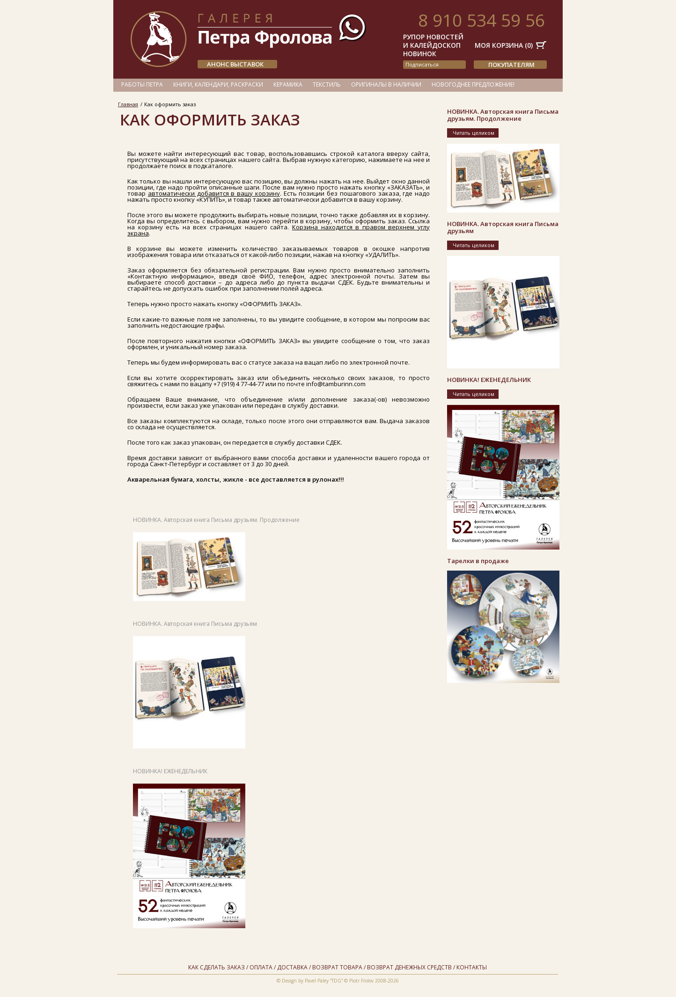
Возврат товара (337, 967)
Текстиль (327, 84)
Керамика (287, 84)
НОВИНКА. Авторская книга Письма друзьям (195, 624)
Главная (128, 104)
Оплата (261, 967)
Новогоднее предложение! (473, 84)
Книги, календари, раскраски (218, 84)
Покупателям (511, 64)
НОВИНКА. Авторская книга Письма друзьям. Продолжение (216, 520)
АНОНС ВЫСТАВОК (235, 64)
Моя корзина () (504, 45)
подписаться (422, 64)
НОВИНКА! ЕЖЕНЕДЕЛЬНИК (170, 771)
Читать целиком (473, 132)
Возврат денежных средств (409, 967)
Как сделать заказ (216, 967)
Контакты (471, 967)
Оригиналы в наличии (386, 84)
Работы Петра (142, 84)
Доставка (292, 967)
